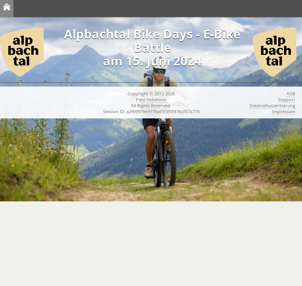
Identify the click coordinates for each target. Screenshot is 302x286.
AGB (291, 94)
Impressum (283, 111)
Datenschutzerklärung (272, 105)
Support (286, 99)
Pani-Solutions (151, 99)
